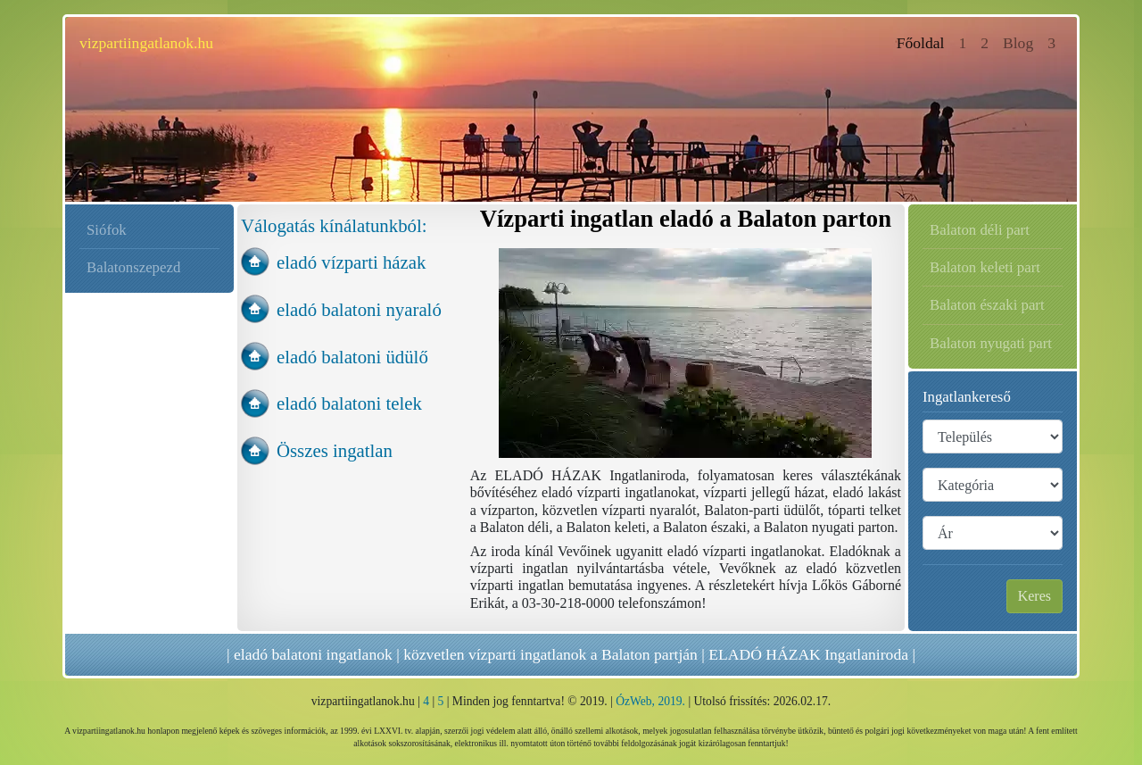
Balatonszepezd (133, 267)
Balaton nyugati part (991, 343)
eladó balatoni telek (349, 403)
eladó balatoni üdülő (352, 356)
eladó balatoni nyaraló (359, 309)
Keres (1034, 595)
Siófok (107, 229)
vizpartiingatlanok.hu (146, 43)
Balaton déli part (980, 229)
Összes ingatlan (335, 450)
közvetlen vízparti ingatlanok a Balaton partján (550, 654)
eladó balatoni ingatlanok (313, 654)
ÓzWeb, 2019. (650, 701)
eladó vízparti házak (351, 262)
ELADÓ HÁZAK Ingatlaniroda (808, 654)
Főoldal (924, 41)
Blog (1018, 43)
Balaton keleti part (985, 267)
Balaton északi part (987, 304)
